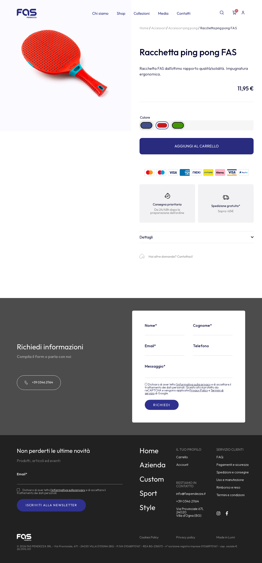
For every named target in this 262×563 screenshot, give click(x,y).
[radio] (146, 125)
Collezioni (142, 13)
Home (144, 28)
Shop (121, 13)
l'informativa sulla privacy (193, 384)
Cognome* (202, 325)
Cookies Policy (149, 537)
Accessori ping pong (183, 28)
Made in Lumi (225, 537)
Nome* (151, 325)
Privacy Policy (198, 390)
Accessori (158, 28)
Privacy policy (185, 537)
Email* (150, 346)
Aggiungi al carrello (196, 146)
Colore (145, 117)
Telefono (201, 346)
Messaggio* (155, 366)
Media (163, 13)
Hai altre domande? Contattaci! (171, 256)
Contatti (183, 13)
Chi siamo (100, 13)
